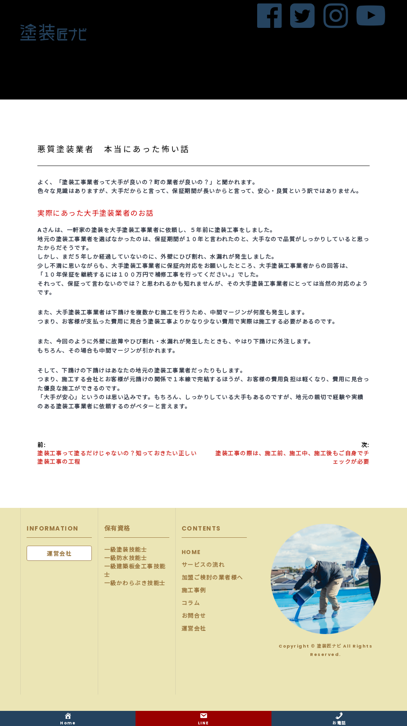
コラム (191, 603)
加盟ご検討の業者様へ (212, 578)
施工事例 (194, 590)
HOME (191, 552)
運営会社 (194, 628)
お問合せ (194, 616)
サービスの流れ (203, 565)
